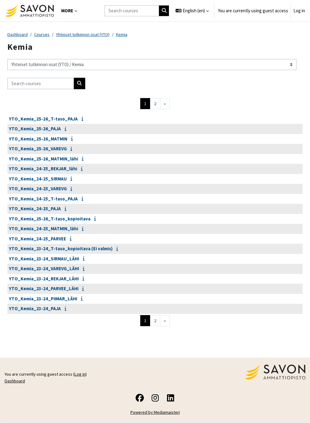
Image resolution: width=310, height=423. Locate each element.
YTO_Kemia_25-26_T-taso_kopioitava (49, 219)
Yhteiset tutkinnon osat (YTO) (85, 35)
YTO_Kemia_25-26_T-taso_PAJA (43, 119)
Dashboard (17, 35)
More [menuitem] (67, 11)
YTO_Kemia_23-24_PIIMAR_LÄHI (43, 299)
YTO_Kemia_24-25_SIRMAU (38, 179)
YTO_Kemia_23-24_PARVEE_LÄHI (43, 289)
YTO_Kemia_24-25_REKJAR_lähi (43, 169)
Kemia (127, 35)
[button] (192, 11)
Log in (299, 11)
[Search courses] (132, 10)
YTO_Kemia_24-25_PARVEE (37, 239)
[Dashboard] (29, 11)
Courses (43, 35)
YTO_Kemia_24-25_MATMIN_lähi (43, 229)
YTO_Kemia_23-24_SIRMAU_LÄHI (44, 259)
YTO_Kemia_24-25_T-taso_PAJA (43, 199)
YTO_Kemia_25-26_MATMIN (38, 139)
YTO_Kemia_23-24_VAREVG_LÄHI (44, 269)
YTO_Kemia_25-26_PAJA (35, 129)
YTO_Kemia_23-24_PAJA (35, 309)
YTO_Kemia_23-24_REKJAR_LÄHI (44, 279)
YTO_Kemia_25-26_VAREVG (38, 149)
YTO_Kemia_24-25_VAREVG (38, 189)
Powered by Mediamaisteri (155, 413)
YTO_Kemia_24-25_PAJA (35, 209)
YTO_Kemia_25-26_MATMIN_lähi (43, 159)
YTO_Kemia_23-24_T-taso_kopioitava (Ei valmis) (61, 249)
